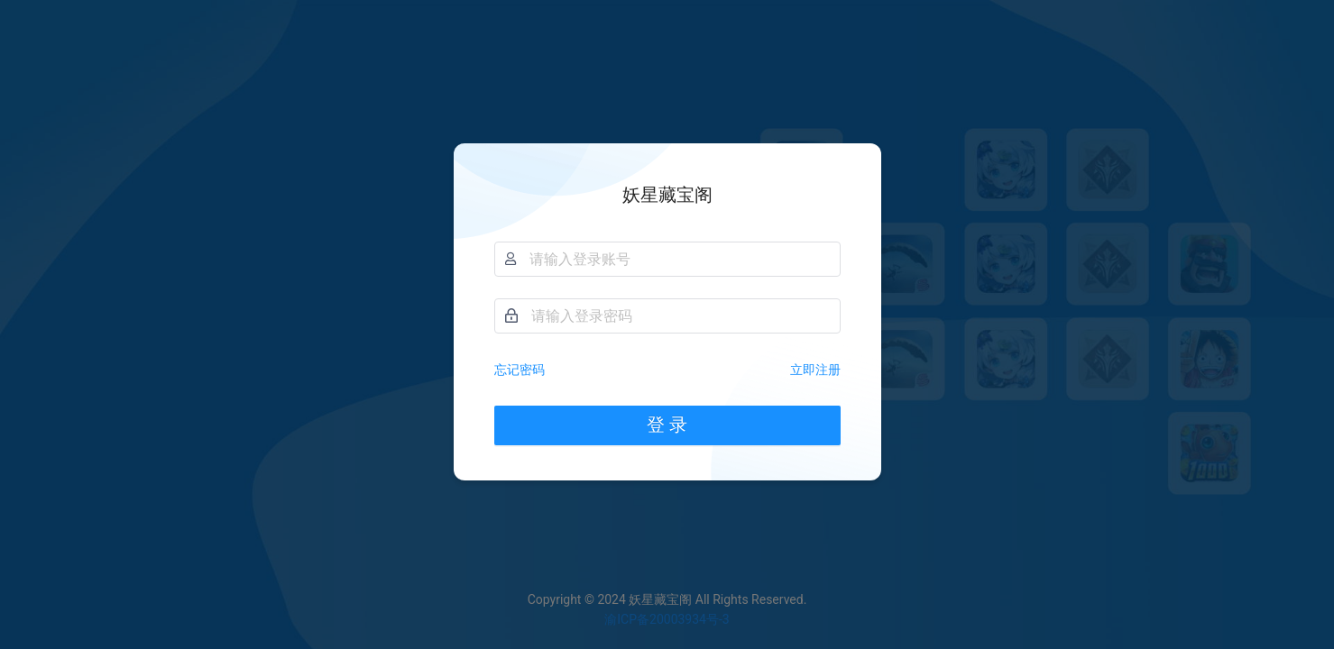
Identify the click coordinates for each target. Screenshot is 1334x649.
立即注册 (815, 369)
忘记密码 (519, 369)
